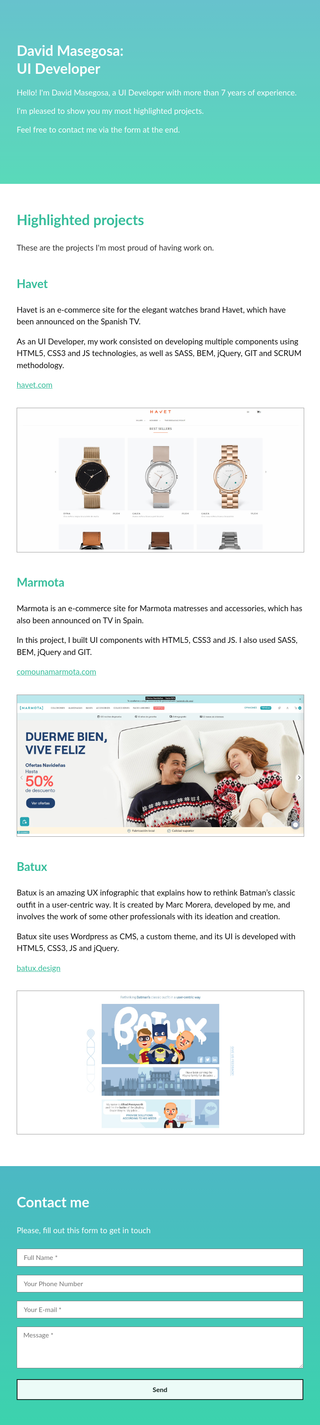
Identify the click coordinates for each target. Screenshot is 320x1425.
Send (159, 1389)
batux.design (38, 968)
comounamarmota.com (56, 671)
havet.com (34, 384)
